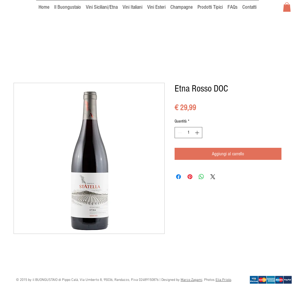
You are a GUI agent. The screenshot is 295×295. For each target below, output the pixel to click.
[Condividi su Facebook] (178, 176)
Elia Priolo (223, 280)
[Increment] (197, 132)
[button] (287, 7)
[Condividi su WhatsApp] (201, 176)
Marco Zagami (191, 280)
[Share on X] (212, 176)
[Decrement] (179, 132)
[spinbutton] (188, 132)
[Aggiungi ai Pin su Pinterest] (190, 176)
